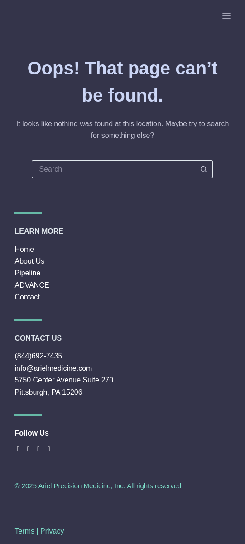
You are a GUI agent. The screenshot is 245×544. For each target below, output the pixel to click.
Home (24, 249)
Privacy (52, 531)
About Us (29, 261)
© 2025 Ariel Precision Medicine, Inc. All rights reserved (97, 486)
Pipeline (27, 273)
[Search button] (204, 169)
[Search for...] (113, 169)
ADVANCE (31, 285)
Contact (26, 297)
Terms (24, 531)
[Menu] (226, 16)
